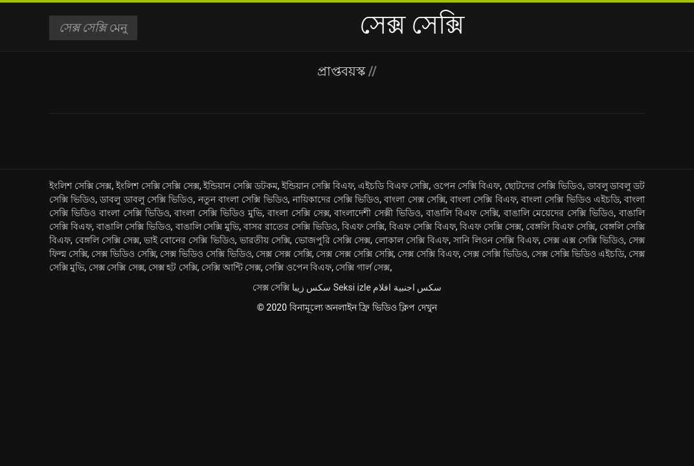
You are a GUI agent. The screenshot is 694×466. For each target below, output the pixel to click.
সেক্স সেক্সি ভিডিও (495, 254)
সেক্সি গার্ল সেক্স (362, 267)
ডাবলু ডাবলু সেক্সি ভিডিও (146, 199)
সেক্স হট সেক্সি (172, 267)
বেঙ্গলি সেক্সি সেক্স (107, 240)
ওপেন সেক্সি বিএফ (466, 186)
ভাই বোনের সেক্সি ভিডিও (189, 240)
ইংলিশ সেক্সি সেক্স (80, 186)
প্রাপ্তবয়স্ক (342, 71)
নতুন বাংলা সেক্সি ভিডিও (243, 199)
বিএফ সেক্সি (363, 226)
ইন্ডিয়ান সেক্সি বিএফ (317, 186)
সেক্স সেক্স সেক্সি (284, 254)
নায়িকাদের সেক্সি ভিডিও (336, 199)
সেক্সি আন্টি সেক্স (231, 267)
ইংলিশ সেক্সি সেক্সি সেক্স (157, 186)
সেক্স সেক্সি (270, 287)
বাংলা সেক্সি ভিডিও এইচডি (570, 199)
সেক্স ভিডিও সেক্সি (123, 254)
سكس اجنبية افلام (407, 287)
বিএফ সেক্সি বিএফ (422, 226)
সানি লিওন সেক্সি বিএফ (495, 240)
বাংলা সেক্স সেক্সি (414, 199)
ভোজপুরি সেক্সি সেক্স (332, 240)
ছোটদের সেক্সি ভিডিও (543, 186)
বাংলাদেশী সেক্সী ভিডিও (377, 213)
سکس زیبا (311, 287)
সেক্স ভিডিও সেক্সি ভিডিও (205, 254)
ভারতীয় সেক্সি (265, 240)
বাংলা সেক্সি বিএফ (483, 199)
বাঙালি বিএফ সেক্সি (462, 213)
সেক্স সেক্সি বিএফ (428, 254)
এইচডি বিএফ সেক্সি (393, 186)
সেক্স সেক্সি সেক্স (116, 267)
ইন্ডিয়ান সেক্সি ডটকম (240, 186)
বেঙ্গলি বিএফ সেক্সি (560, 226)
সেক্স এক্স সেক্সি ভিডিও (583, 240)
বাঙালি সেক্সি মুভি (207, 226)
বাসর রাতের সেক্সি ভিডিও (290, 226)
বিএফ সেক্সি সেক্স (490, 226)
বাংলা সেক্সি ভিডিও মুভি (218, 213)
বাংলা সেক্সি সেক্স (298, 213)
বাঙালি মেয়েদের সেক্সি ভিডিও (559, 213)
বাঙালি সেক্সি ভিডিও (133, 226)
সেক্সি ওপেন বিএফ (298, 267)
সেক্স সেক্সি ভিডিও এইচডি (578, 254)
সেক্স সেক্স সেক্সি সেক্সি (354, 254)
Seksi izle (352, 287)
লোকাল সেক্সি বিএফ (412, 240)
